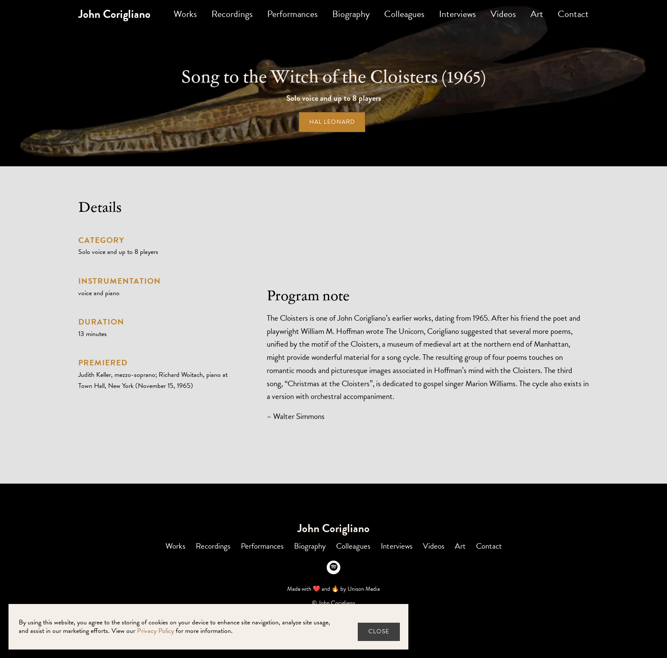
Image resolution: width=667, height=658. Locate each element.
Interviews (457, 14)
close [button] (378, 631)
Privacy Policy (155, 631)
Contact (573, 14)
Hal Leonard (332, 121)
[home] (114, 14)
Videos (503, 14)
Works (185, 14)
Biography (351, 14)
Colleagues (404, 14)
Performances (292, 14)
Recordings (232, 14)
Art (536, 14)
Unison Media (364, 588)
